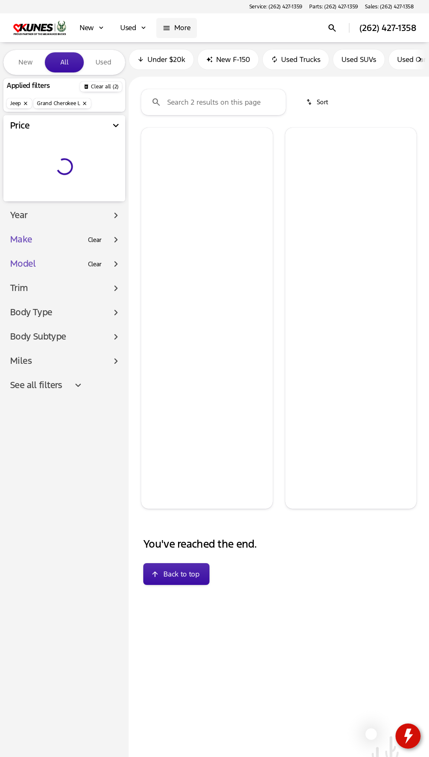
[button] (151, 180)
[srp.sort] (318, 105)
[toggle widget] (408, 736)
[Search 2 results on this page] (213, 105)
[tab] (177, 284)
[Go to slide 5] (231, 219)
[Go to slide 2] (193, 219)
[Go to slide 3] (206, 219)
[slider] (18, 156)
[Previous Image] (152, 180)
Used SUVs (358, 62)
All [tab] (64, 62)
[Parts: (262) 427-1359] (334, 7)
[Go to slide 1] (181, 219)
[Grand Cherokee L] (62, 103)
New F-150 (228, 62)
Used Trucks (295, 62)
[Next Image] (420, 62)
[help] (154, 321)
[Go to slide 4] (218, 219)
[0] (27, 199)
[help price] (154, 335)
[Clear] (95, 256)
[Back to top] (176, 577)
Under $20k (161, 62)
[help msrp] (154, 307)
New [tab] (25, 62)
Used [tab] (103, 62)
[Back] (101, 87)
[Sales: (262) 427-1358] (389, 7)
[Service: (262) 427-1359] (276, 7)
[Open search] (332, 28)
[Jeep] (19, 103)
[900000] (96, 199)
